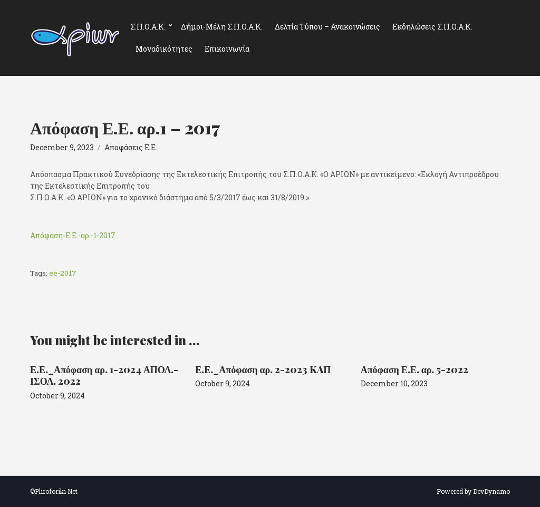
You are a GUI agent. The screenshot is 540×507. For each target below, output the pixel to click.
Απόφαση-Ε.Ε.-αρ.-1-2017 (72, 235)
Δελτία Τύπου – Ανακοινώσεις (327, 27)
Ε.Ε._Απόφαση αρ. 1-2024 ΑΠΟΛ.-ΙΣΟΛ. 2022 (104, 375)
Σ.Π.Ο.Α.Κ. (148, 27)
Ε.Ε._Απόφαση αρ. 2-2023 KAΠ (263, 369)
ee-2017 (62, 273)
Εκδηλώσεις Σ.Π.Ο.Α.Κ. (432, 27)
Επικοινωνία (227, 49)
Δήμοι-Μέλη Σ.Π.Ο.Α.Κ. (222, 27)
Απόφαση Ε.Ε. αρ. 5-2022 (415, 369)
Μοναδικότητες (164, 49)
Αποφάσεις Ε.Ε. (130, 147)
